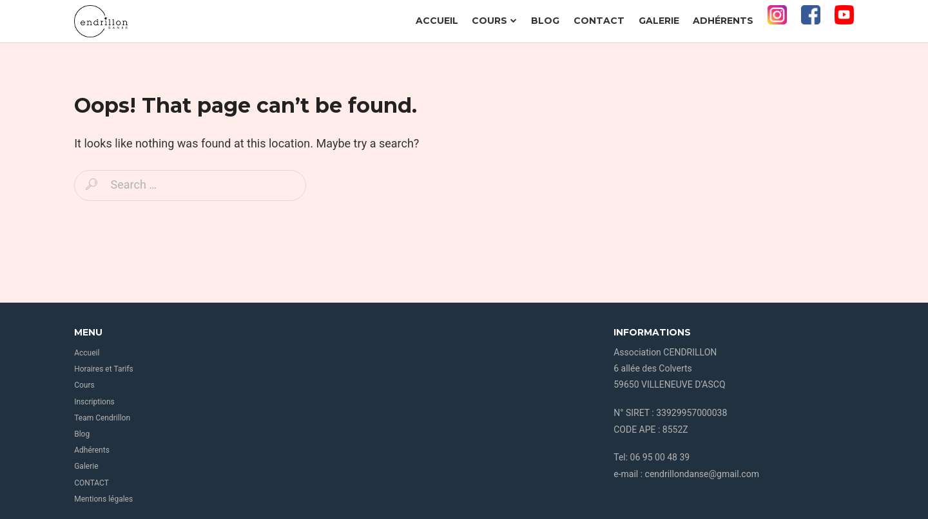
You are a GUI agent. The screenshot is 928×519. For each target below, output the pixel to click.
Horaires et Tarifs (103, 368)
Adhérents (723, 20)
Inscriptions (94, 401)
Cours (494, 20)
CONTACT (599, 20)
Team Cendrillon (102, 417)
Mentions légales (103, 499)
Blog (545, 20)
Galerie (659, 20)
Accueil (437, 20)
